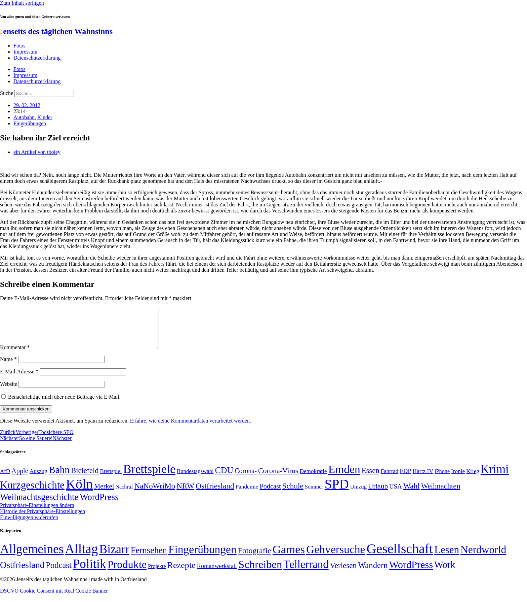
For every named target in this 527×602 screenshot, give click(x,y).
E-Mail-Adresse (19, 379)
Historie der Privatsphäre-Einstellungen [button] (42, 519)
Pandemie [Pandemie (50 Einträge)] (247, 495)
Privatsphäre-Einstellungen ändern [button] (37, 513)
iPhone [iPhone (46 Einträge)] (442, 479)
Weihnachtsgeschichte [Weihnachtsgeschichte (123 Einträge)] (39, 505)
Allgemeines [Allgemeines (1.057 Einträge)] (32, 557)
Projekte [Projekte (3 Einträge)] (157, 574)
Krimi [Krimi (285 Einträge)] (495, 477)
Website (8, 392)
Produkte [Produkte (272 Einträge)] (127, 572)
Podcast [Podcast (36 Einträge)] (58, 573)
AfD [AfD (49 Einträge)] (5, 479)
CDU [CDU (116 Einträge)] (224, 478)
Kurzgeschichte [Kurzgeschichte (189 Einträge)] (32, 493)
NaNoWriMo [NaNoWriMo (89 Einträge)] (154, 494)
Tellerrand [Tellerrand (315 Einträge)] (305, 572)
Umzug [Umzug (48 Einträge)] (358, 495)
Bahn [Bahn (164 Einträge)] (59, 477)
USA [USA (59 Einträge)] (395, 494)
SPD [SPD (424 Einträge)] (337, 492)
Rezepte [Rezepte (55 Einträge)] (181, 573)
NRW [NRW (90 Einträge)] (185, 494)
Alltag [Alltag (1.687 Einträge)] (81, 556)
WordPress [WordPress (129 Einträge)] (99, 505)
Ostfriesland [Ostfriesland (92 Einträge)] (215, 494)
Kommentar (15, 355)
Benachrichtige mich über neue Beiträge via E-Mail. (64, 405)
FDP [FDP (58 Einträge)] (405, 478)
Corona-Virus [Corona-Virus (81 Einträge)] (278, 478)
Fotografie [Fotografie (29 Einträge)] (254, 558)
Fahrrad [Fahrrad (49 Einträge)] (390, 479)
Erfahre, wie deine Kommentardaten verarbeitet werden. (190, 429)
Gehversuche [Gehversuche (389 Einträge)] (335, 557)
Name (8, 367)
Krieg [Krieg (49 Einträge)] (472, 479)
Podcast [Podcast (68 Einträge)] (270, 494)
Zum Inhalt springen (22, 3)
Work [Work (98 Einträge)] (444, 573)
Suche (6, 93)
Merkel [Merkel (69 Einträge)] (104, 494)
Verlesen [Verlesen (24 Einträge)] (343, 573)
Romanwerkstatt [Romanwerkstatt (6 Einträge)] (217, 574)
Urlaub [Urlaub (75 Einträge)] (378, 494)
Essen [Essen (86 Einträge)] (370, 478)
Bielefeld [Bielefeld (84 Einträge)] (84, 478)
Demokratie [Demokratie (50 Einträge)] (313, 479)
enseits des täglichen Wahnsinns (56, 31)
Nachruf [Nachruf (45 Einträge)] (124, 495)
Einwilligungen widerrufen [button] (29, 525)
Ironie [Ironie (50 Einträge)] (458, 479)
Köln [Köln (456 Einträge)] (79, 492)
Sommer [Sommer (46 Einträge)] (314, 495)
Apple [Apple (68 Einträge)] (19, 478)
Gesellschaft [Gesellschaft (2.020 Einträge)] (400, 556)
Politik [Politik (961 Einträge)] (89, 572)
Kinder (44, 117)
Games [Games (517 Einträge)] (289, 557)
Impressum (25, 52)
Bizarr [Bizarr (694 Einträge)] (114, 557)
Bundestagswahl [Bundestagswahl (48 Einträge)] (195, 479)
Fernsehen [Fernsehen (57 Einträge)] (149, 558)
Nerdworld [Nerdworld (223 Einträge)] (483, 558)
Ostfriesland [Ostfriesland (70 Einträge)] (22, 573)
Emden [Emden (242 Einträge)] (344, 477)
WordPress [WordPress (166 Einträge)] (411, 572)
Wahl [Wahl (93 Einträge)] (411, 494)
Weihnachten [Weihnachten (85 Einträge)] (440, 494)
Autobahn (24, 117)
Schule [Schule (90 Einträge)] (292, 494)
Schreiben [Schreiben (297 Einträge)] (260, 572)
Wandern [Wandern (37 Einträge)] (373, 573)
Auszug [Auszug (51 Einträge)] (38, 479)
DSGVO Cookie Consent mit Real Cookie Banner (54, 599)
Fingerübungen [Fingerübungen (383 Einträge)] (202, 557)
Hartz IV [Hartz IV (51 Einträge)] (423, 479)
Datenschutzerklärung (36, 58)
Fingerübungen (29, 123)
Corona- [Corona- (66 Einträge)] (246, 478)
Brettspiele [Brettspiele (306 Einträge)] (149, 477)
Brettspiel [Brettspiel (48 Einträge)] (111, 479)
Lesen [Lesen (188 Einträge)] (446, 558)
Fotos (19, 45)
